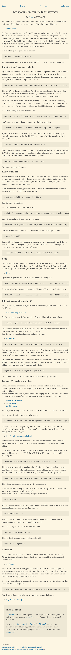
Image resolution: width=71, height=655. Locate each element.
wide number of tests (14, 401)
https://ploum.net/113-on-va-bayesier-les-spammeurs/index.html (22, 647)
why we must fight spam (15, 600)
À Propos (65, 6)
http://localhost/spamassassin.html (19, 436)
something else (11, 29)
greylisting (10, 564)
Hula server (10, 338)
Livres (23, 6)
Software (43, 6)
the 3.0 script (11, 403)
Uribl (8, 273)
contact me (10, 632)
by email (29, 617)
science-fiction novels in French (23, 624)
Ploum (30, 17)
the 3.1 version (11, 406)
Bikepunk (42, 624)
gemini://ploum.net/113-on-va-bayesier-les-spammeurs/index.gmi (22, 649)
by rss (37, 617)
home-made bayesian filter (16, 313)
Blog (4, 6)
